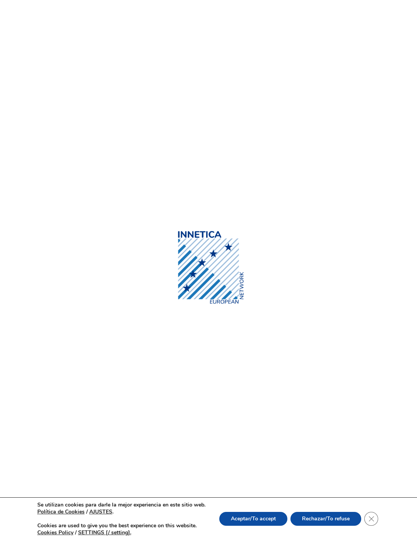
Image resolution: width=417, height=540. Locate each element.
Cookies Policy (55, 532)
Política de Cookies (61, 511)
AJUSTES (100, 511)
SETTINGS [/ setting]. (104, 532)
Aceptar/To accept (253, 518)
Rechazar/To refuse (326, 518)
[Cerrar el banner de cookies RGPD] (371, 519)
